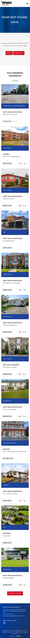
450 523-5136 (9, 614)
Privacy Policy (11, 632)
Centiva (17, 636)
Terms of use (19, 632)
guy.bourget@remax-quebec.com (16, 615)
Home (9, 53)
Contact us (19, 53)
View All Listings (15, 593)
